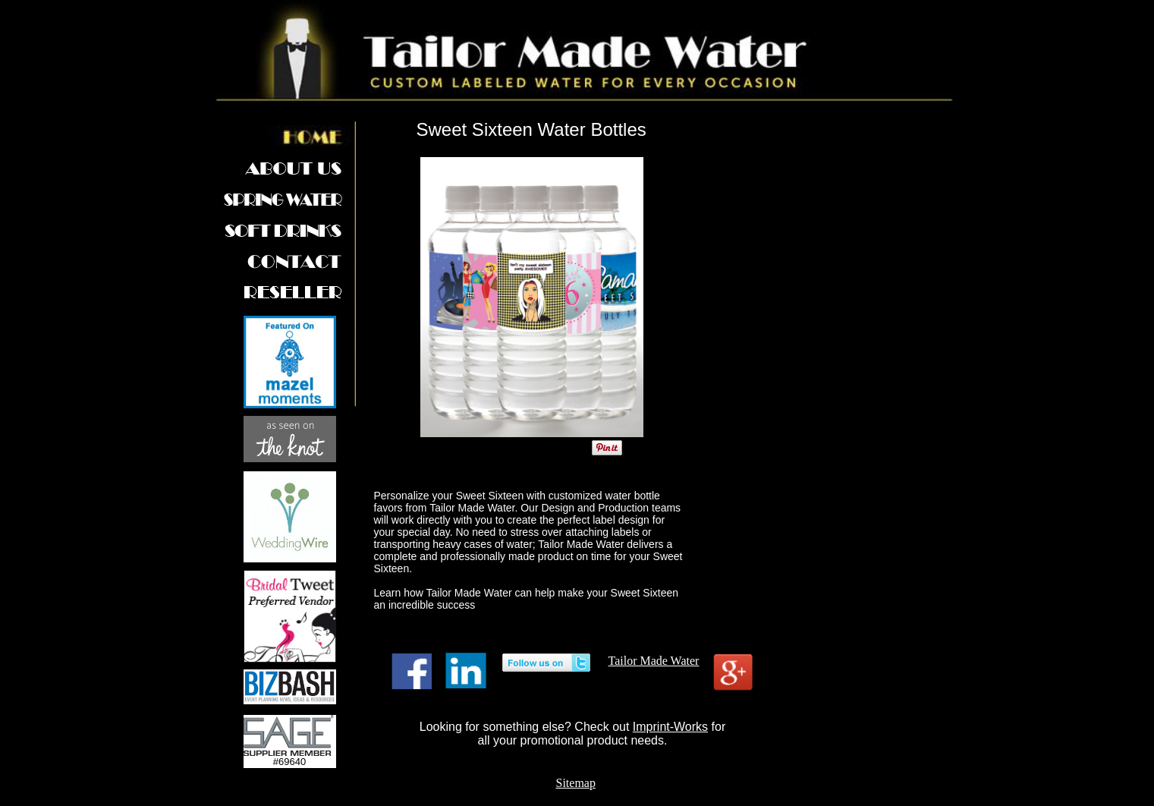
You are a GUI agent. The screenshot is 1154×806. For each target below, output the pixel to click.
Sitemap (576, 782)
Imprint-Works (670, 726)
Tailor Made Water (654, 660)
